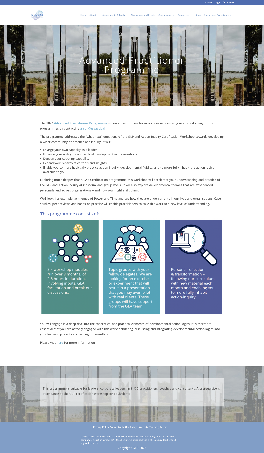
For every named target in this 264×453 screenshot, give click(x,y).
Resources (183, 15)
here (60, 342)
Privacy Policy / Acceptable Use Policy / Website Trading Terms (130, 427)
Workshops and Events (143, 15)
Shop (198, 15)
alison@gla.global (92, 128)
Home (83, 15)
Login (217, 3)
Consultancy (164, 15)
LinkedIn (208, 3)
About (92, 15)
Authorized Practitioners (217, 15)
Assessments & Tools (113, 15)
